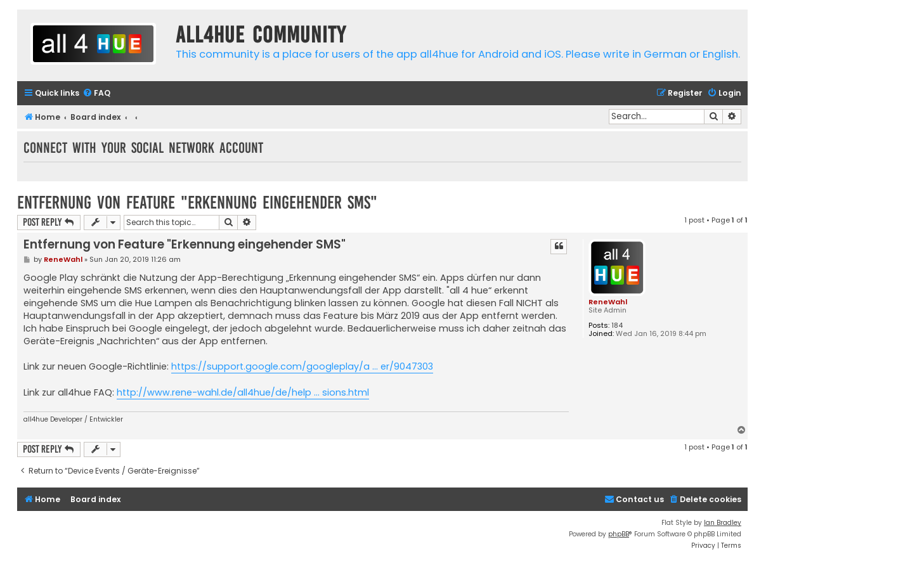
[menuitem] (96, 93)
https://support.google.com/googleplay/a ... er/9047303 (302, 366)
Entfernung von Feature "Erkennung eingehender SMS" (197, 202)
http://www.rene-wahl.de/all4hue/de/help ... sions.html (243, 392)
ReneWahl (607, 302)
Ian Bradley (722, 522)
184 (617, 325)
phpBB (618, 534)
